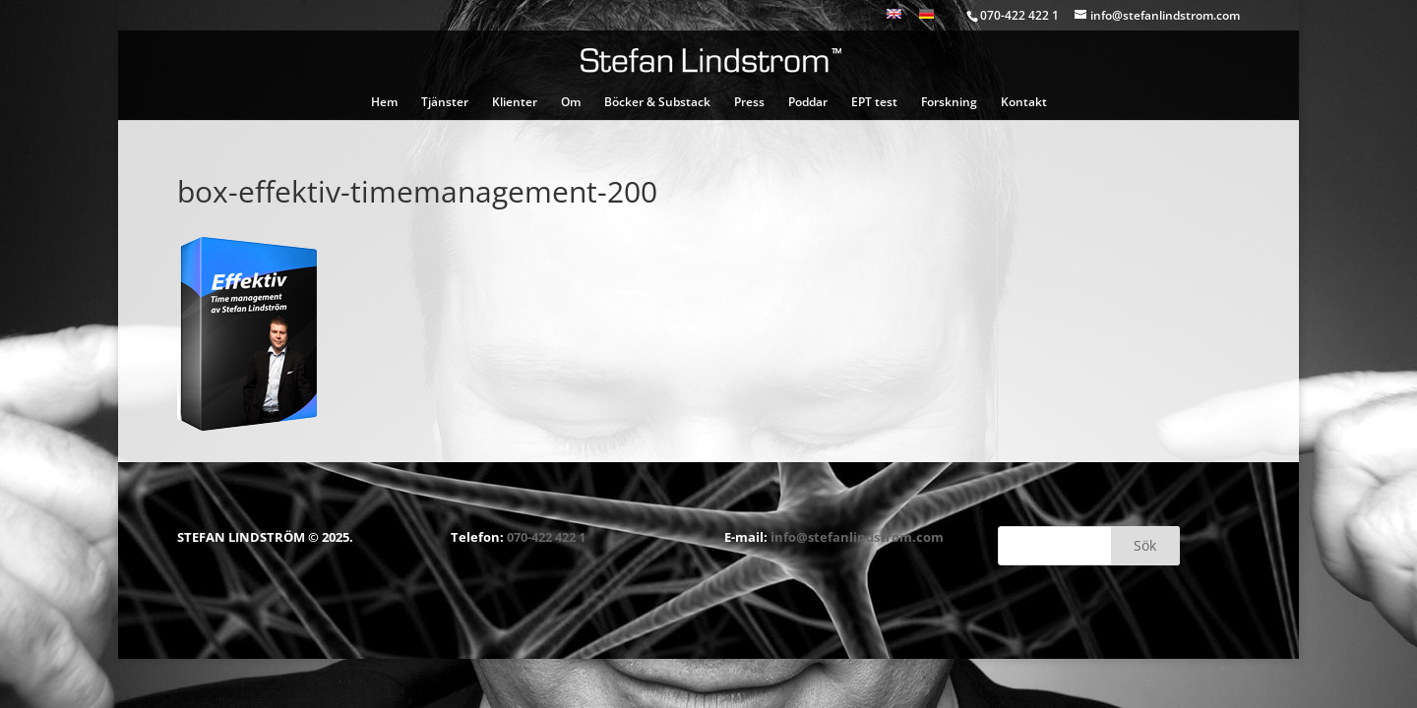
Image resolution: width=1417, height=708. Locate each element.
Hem (384, 102)
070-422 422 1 (546, 537)
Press (749, 102)
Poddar (808, 102)
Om (571, 102)
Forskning (949, 102)
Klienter (514, 102)
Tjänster (444, 102)
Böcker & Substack (657, 102)
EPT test (874, 102)
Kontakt (1024, 102)
